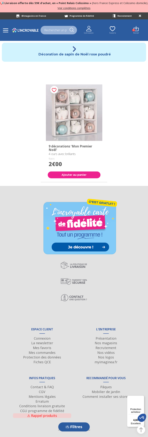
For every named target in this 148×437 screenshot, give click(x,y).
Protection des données (42, 357)
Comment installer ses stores (106, 396)
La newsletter (42, 343)
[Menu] (142, 398)
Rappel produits (42, 415)
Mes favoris (42, 348)
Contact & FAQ (42, 387)
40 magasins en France (33, 15)
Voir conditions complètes (74, 8)
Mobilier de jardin (106, 392)
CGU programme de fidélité (42, 411)
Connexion (42, 338)
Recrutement (124, 15)
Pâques (106, 387)
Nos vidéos (106, 352)
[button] (141, 417)
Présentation (106, 338)
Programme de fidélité (82, 15)
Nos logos (106, 357)
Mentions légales (42, 396)
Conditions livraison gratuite (42, 406)
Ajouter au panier (74, 174)
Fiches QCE (42, 362)
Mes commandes (42, 352)
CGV (42, 392)
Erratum (42, 401)
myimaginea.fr (106, 362)
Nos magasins (106, 343)
